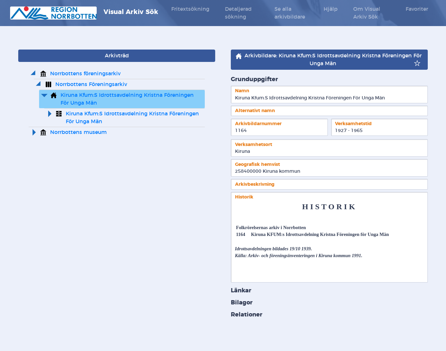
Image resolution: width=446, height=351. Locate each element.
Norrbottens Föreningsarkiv (91, 84)
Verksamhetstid (353, 123)
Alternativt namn (255, 110)
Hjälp (331, 9)
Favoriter (417, 9)
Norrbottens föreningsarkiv (85, 73)
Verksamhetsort (253, 144)
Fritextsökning (190, 9)
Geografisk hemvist (257, 164)
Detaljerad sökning (238, 13)
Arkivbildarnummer (258, 123)
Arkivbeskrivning (254, 184)
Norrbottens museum (78, 132)
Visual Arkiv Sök (84, 13)
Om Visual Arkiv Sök (366, 13)
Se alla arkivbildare (289, 13)
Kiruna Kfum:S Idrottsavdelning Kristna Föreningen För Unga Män (128, 99)
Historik (244, 197)
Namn (242, 90)
